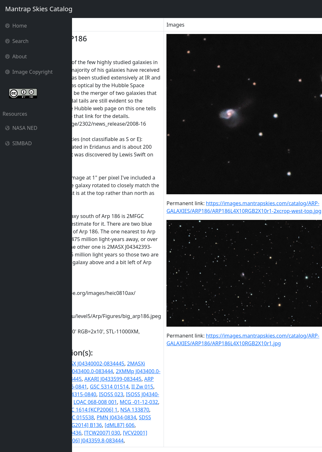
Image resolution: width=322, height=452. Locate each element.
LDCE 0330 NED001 (112, 402)
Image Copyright (29, 71)
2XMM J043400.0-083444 (148, 371)
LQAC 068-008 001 (160, 402)
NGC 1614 (114, 409)
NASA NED (21, 127)
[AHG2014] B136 (147, 425)
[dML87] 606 (184, 425)
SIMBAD (18, 143)
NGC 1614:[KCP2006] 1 (155, 409)
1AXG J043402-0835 (98, 363)
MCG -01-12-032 (203, 402)
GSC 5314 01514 (174, 386)
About (16, 56)
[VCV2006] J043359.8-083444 (154, 440)
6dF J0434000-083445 (120, 378)
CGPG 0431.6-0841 (130, 386)
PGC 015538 (144, 417)
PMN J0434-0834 (181, 417)
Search (16, 41)
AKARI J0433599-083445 (177, 378)
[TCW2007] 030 (167, 432)
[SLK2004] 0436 (127, 432)
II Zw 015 (207, 386)
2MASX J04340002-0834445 (156, 363)
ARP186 (95, 386)
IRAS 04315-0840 (95, 394)
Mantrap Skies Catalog (38, 8)
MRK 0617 (87, 409)
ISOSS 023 (176, 394)
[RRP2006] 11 (91, 432)
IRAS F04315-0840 (139, 394)
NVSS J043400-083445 (101, 417)
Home (16, 25)
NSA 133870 (199, 409)
